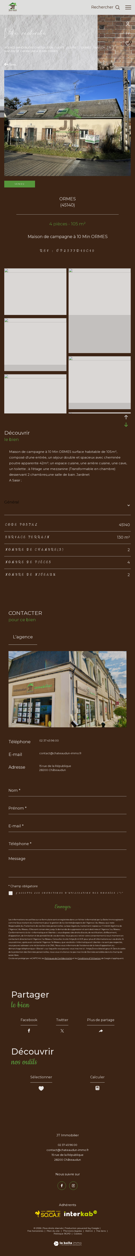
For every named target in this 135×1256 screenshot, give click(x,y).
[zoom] (35, 271)
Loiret (73, 47)
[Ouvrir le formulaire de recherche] (105, 7)
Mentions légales (73, 1231)
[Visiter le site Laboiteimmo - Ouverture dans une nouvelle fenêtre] (67, 1240)
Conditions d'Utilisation (89, 958)
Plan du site (53, 1231)
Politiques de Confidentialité (58, 958)
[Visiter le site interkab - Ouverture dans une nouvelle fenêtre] (80, 1213)
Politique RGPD (62, 1233)
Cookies (78, 1233)
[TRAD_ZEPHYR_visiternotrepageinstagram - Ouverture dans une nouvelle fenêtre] (73, 1185)
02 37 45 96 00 (49, 740)
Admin (89, 1231)
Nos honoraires (35, 1231)
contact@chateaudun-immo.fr (60, 753)
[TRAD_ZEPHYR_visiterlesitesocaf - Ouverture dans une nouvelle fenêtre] (48, 1213)
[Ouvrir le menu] (128, 7)
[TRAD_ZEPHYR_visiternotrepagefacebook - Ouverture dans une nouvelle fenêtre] (62, 1185)
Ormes (86, 47)
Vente (60, 47)
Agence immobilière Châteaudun (28, 47)
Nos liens (101, 1231)
